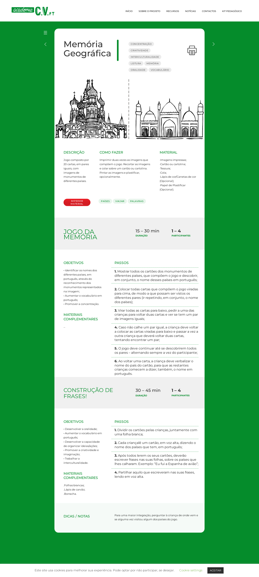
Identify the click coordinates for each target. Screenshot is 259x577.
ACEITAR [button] (215, 570)
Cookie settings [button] (190, 570)
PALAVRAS (136, 201)
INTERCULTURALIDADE (145, 57)
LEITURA (136, 63)
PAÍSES (105, 201)
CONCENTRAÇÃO (141, 44)
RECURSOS (172, 11)
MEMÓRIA (152, 63)
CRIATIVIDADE (139, 50)
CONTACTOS (209, 11)
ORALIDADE (138, 69)
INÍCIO (129, 11)
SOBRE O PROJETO (149, 11)
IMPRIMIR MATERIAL (77, 202)
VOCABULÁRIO (160, 69)
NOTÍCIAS (190, 11)
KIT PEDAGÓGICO (232, 11)
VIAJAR (119, 201)
